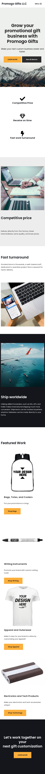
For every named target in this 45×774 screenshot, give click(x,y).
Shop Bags (12, 511)
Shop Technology (15, 713)
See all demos (31, 59)
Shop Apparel (13, 647)
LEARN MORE (12, 59)
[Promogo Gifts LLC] (14, 4)
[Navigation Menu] (38, 4)
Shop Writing (13, 581)
